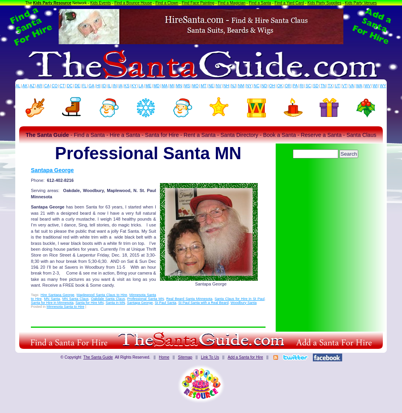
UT (337, 86)
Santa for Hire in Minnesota (52, 303)
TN (323, 86)
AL (18, 86)
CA (47, 86)
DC (69, 86)
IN (115, 86)
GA (91, 86)
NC (256, 86)
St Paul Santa (165, 303)
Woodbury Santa (243, 303)
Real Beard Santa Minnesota (189, 299)
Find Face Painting (198, 3)
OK (280, 86)
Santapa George (52, 170)
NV (218, 86)
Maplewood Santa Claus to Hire (102, 295)
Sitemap (185, 357)
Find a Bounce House (133, 3)
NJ (233, 86)
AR (39, 86)
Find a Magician (232, 3)
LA (141, 86)
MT (203, 86)
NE (211, 86)
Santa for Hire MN (89, 303)
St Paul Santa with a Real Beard (203, 303)
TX (330, 86)
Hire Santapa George (57, 295)
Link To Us (210, 357)
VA (351, 86)
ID (104, 86)
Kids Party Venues (361, 3)
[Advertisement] (326, 182)
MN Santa (52, 299)
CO (54, 86)
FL (84, 86)
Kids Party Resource (52, 3)
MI (172, 86)
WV (367, 86)
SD (316, 86)
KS (126, 86)
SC (308, 86)
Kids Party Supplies (324, 3)
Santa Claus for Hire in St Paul (240, 299)
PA (295, 86)
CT (62, 86)
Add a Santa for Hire (245, 357)
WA (359, 86)
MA (165, 86)
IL (109, 86)
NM (241, 86)
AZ (32, 86)
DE (77, 86)
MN (179, 86)
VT (344, 86)
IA (120, 86)
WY (383, 86)
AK (24, 86)
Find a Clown (166, 3)
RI (301, 86)
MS (187, 86)
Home (164, 357)
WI (375, 86)
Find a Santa (260, 3)
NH (226, 86)
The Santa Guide (98, 357)
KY (133, 86)
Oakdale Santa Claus (108, 299)
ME (148, 86)
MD (157, 86)
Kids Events (100, 3)
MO (195, 86)
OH (272, 86)
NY (248, 86)
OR (288, 86)
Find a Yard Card (289, 3)
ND (264, 86)
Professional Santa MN (145, 299)
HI (98, 86)
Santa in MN (115, 303)
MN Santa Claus (75, 299)
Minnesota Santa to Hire (65, 307)
